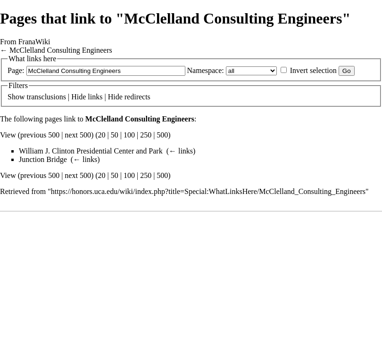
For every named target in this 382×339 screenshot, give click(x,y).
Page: (16, 70)
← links (181, 151)
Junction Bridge (43, 159)
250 (145, 135)
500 (162, 135)
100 (129, 135)
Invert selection (313, 70)
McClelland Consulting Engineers (60, 50)
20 (102, 135)
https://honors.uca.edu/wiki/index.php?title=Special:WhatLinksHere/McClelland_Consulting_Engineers (208, 191)
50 (114, 135)
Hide (78, 97)
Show (16, 97)
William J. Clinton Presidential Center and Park (91, 151)
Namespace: (205, 70)
